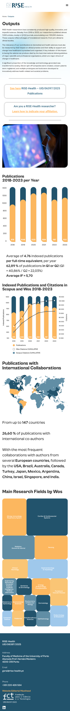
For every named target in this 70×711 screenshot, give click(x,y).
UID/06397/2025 (11, 644)
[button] (67, 5)
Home (4, 16)
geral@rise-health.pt (13, 671)
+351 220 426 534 (12, 685)
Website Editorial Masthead (16, 691)
